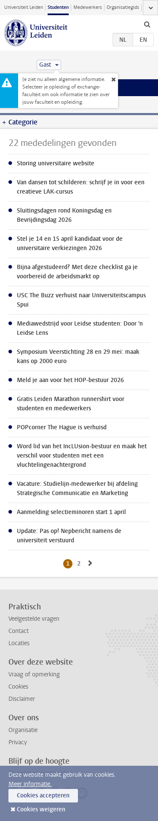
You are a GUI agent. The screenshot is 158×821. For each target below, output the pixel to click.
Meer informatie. (30, 784)
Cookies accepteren (43, 795)
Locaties (18, 643)
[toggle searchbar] (147, 24)
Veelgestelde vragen (33, 619)
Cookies (18, 687)
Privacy (17, 742)
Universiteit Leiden (23, 7)
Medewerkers (87, 7)
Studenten (58, 7)
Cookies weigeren (41, 809)
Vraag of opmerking (34, 674)
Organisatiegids (123, 7)
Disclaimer (21, 699)
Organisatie (22, 730)
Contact (18, 631)
